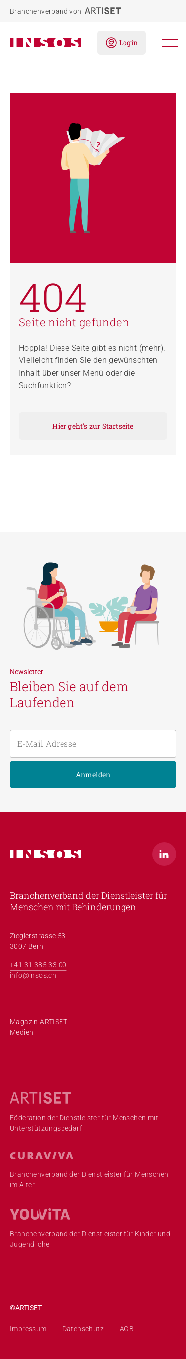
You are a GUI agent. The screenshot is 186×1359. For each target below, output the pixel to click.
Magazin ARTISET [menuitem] (38, 1022)
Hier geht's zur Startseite (92, 425)
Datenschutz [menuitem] (83, 1329)
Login (121, 43)
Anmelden (93, 774)
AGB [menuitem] (127, 1329)
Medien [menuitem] (21, 1032)
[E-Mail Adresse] (93, 744)
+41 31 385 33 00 (38, 965)
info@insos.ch (33, 975)
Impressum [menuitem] (28, 1329)
